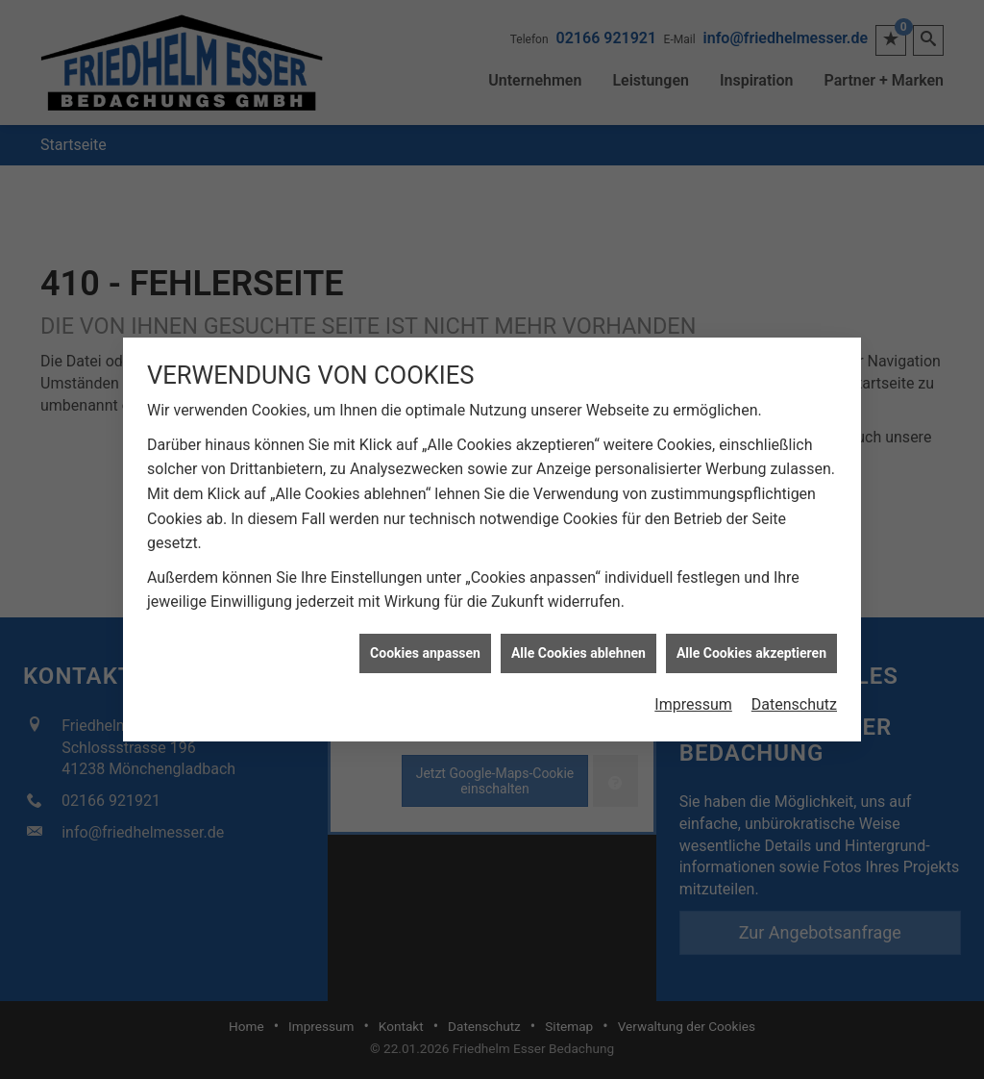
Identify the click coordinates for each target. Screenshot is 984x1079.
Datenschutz (794, 699)
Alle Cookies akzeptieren (751, 648)
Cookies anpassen (425, 648)
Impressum (693, 699)
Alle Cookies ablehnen (578, 648)
